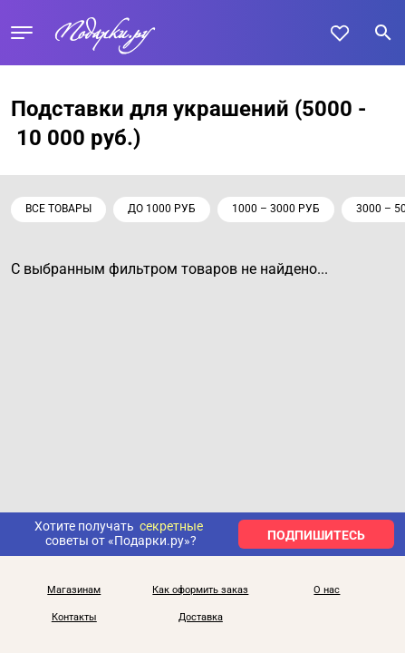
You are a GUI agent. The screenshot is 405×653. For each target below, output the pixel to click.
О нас (326, 590)
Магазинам (74, 590)
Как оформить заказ (200, 590)
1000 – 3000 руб (276, 208)
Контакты (74, 617)
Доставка (200, 617)
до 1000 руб (162, 208)
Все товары (58, 208)
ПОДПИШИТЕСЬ (316, 535)
